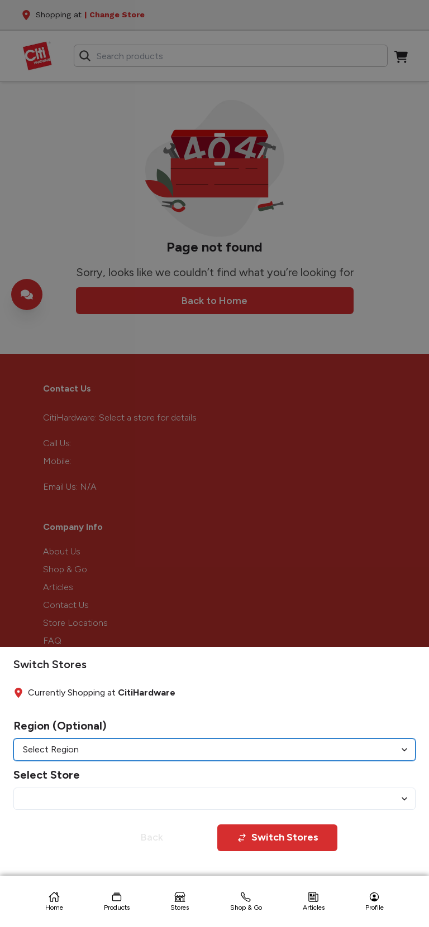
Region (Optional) (60, 725)
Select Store (46, 774)
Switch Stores (277, 837)
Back (151, 837)
